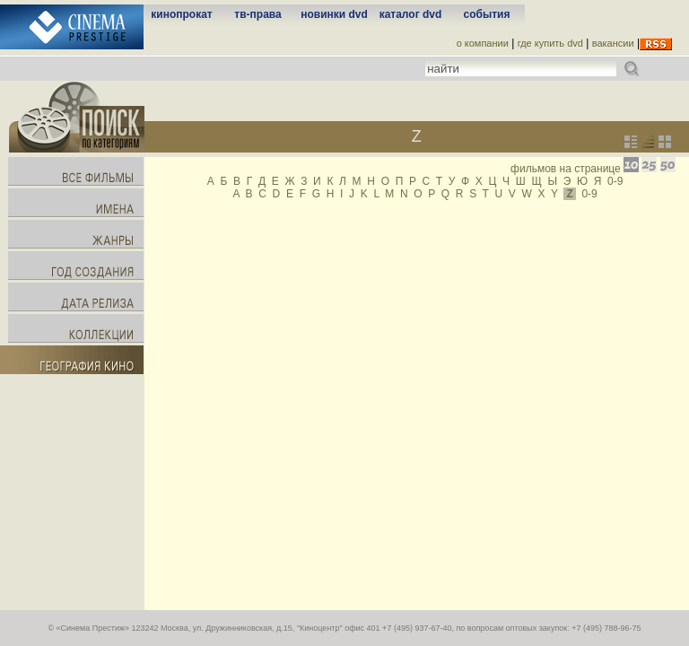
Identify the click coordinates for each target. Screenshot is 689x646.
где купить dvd (550, 43)
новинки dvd (334, 14)
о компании (483, 43)
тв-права (257, 14)
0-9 (615, 181)
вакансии (613, 43)
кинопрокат (181, 14)
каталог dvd (410, 14)
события (487, 14)
